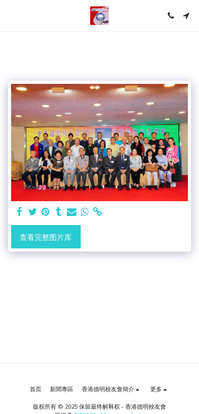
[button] (12, 15)
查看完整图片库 (46, 237)
